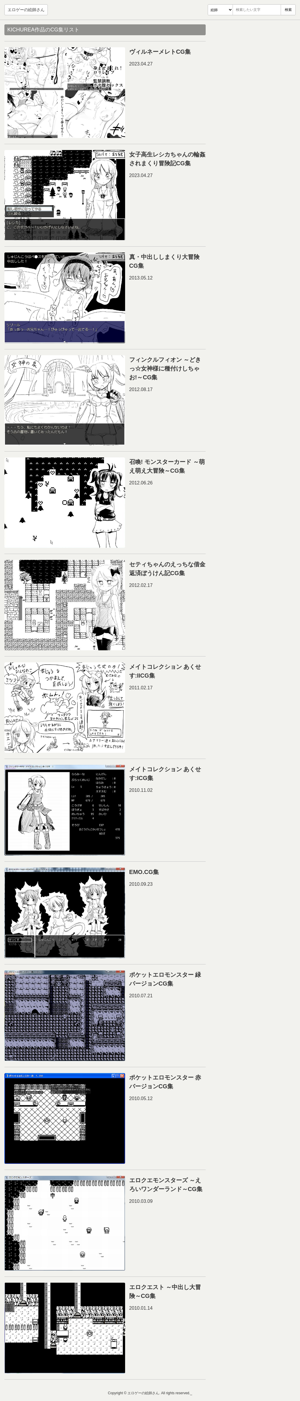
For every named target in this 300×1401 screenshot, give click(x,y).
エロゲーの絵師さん (26, 9)
